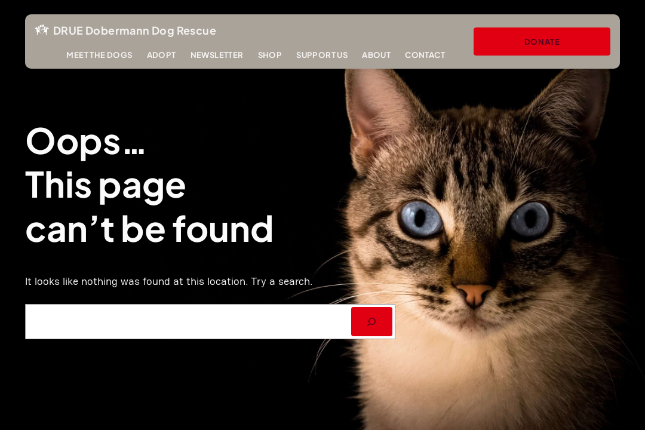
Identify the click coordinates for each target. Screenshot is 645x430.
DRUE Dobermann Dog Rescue (134, 30)
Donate (542, 41)
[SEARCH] (371, 321)
